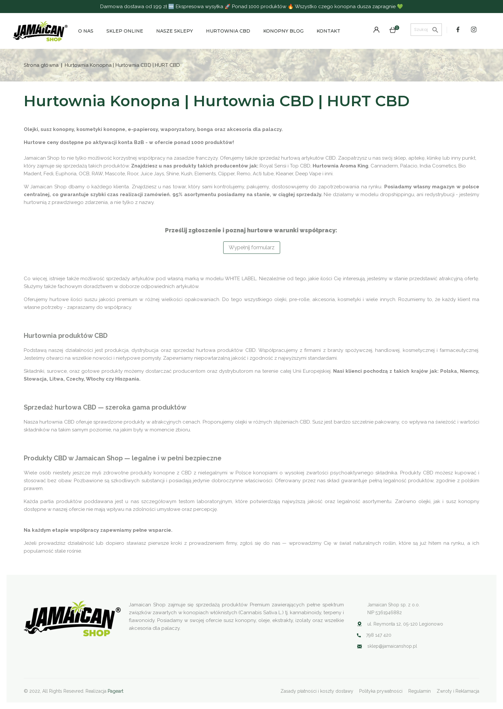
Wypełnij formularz (252, 247)
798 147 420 (378, 635)
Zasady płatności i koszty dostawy (316, 691)
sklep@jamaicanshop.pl (392, 646)
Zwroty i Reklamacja (458, 691)
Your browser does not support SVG (359, 646)
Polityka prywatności (380, 691)
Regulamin (419, 691)
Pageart (115, 691)
